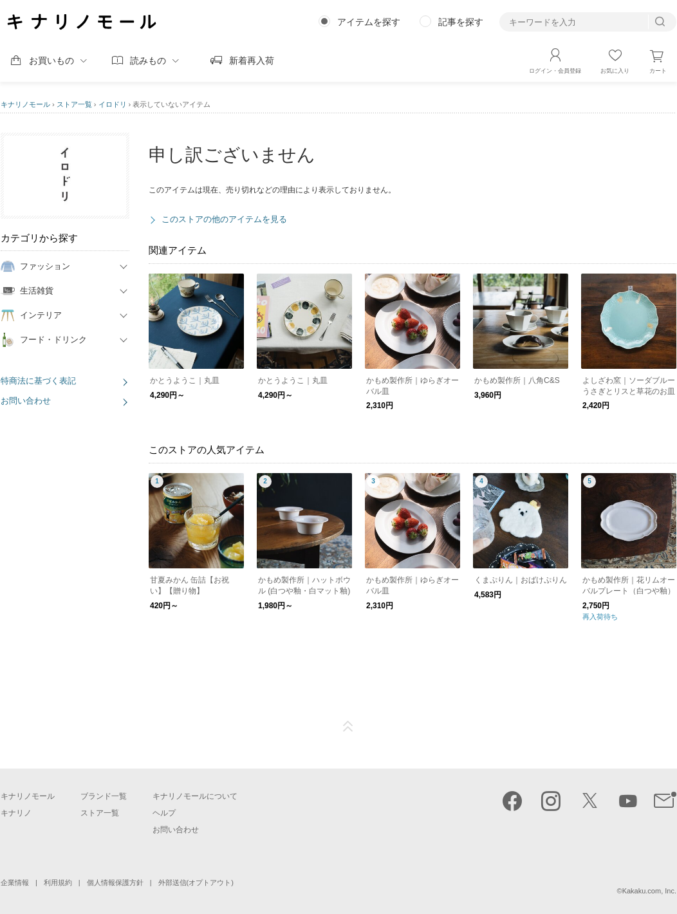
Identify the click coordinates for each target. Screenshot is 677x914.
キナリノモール (25, 104)
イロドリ (112, 104)
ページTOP (348, 726)
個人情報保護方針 (115, 882)
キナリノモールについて (195, 796)
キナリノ (16, 812)
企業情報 (15, 882)
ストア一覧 (74, 104)
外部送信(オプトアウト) (196, 882)
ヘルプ (164, 812)
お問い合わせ (26, 401)
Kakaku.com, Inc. (649, 891)
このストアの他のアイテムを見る (224, 219)
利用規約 (58, 882)
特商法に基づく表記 (38, 381)
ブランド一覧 (103, 796)
